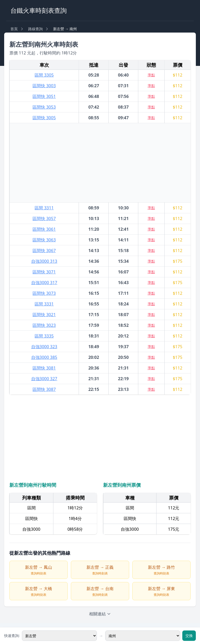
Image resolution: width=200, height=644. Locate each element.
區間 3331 (44, 304)
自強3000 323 (44, 346)
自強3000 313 (44, 261)
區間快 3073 (44, 293)
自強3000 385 (44, 357)
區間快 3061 (44, 229)
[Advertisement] (100, 162)
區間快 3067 (44, 250)
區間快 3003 (44, 86)
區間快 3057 (44, 218)
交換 (189, 635)
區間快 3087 (44, 389)
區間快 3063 (44, 240)
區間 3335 (44, 336)
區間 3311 (44, 208)
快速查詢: (12, 635)
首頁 (14, 28)
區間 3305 (44, 75)
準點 (151, 74)
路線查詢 (35, 28)
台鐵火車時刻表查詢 (38, 10)
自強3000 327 (44, 379)
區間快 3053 (44, 107)
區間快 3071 (44, 272)
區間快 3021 (44, 314)
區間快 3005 (44, 118)
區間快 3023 (44, 325)
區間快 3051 (44, 96)
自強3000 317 (44, 282)
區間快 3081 (44, 368)
